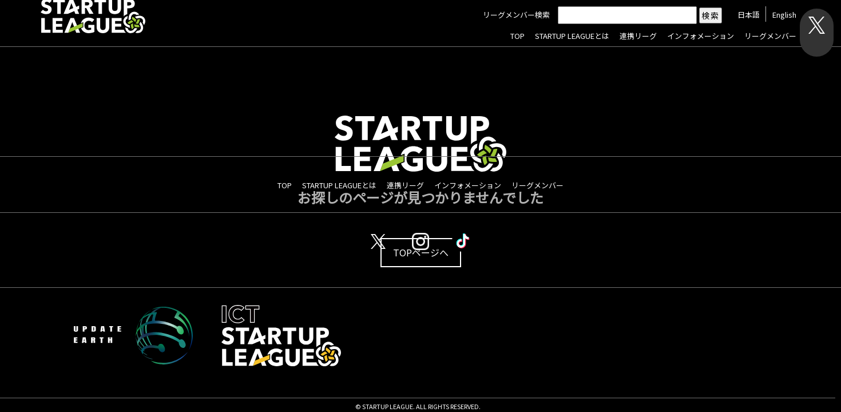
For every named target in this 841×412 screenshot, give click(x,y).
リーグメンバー (769, 36)
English (783, 15)
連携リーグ (637, 36)
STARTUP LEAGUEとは (571, 36)
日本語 (747, 15)
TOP (516, 36)
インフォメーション (699, 36)
